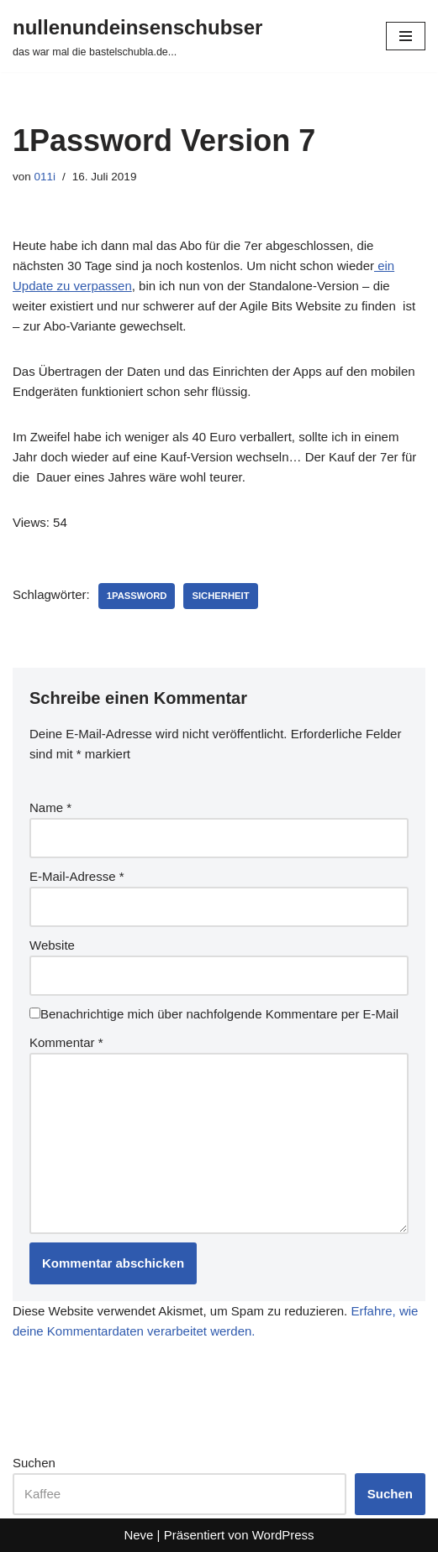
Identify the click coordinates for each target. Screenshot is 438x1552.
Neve (138, 1535)
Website (52, 945)
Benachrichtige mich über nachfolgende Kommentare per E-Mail (213, 1014)
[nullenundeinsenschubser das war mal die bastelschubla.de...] (137, 36)
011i (45, 176)
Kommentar (66, 1042)
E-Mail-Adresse (76, 876)
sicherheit (220, 596)
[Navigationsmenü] (405, 36)
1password (137, 596)
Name (50, 807)
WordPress (283, 1535)
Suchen (34, 1463)
